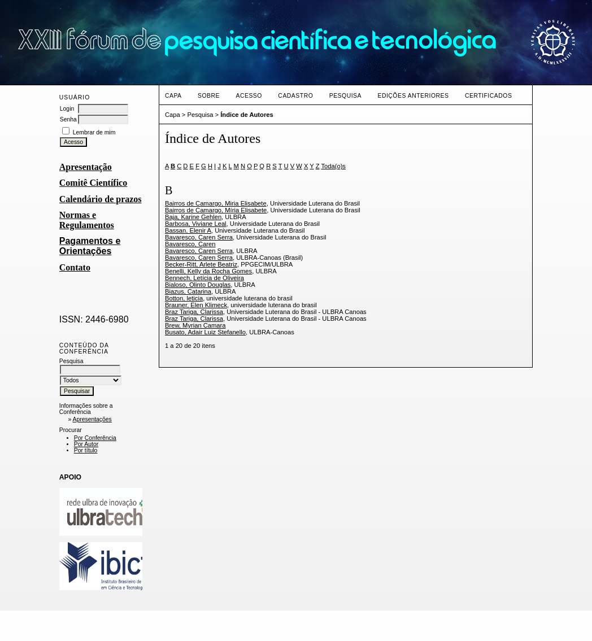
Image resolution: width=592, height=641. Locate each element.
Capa (173, 96)
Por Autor (86, 444)
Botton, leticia (184, 298)
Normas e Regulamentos (86, 220)
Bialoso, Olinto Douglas (197, 284)
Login (67, 109)
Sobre (209, 96)
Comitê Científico (93, 182)
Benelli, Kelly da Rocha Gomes (208, 271)
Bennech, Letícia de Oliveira (204, 277)
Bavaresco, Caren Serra (199, 237)
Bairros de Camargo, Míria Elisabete (216, 210)
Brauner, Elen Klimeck (196, 305)
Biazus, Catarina (188, 291)
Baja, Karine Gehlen (193, 216)
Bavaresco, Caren (190, 244)
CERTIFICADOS (488, 96)
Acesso (249, 96)
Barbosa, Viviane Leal (196, 223)
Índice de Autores (246, 114)
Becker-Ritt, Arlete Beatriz (201, 264)
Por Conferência (95, 438)
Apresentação (85, 167)
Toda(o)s (333, 166)
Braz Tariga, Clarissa (194, 311)
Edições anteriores (413, 96)
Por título (86, 450)
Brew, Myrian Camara (195, 325)
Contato (74, 267)
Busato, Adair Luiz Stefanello (205, 332)
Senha (68, 119)
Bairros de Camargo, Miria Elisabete (216, 203)
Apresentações (91, 419)
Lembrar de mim (94, 132)
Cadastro (295, 96)
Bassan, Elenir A (188, 230)
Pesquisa (345, 96)
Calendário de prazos (100, 199)
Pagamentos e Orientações (89, 246)
